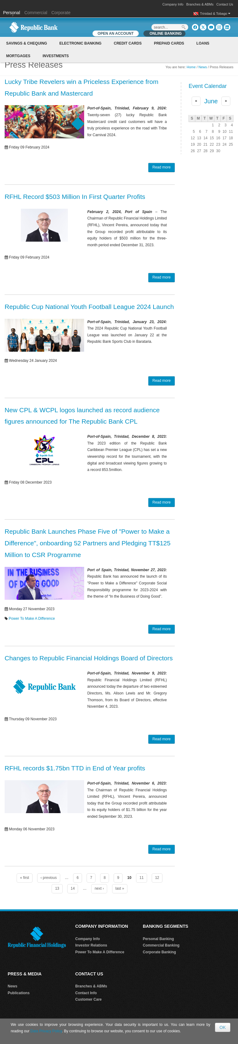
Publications (18, 993)
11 (141, 878)
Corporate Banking (159, 952)
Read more (161, 167)
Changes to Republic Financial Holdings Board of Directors (89, 658)
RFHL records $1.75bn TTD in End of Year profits (75, 768)
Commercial (35, 12)
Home (191, 67)
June (211, 101)
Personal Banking (158, 939)
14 (73, 888)
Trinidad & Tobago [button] (215, 13)
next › (99, 888)
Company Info (172, 4)
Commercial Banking (161, 945)
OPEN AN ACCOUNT (116, 33)
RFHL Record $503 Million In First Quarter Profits (75, 196)
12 (157, 878)
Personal (12, 12)
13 (57, 888)
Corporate (60, 12)
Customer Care (88, 999)
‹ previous (49, 878)
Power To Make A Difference (32, 618)
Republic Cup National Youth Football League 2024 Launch (89, 306)
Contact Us (225, 4)
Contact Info (86, 993)
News (202, 67)
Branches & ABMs (200, 4)
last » (119, 888)
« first (24, 878)
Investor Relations (91, 945)
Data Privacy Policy (46, 1031)
